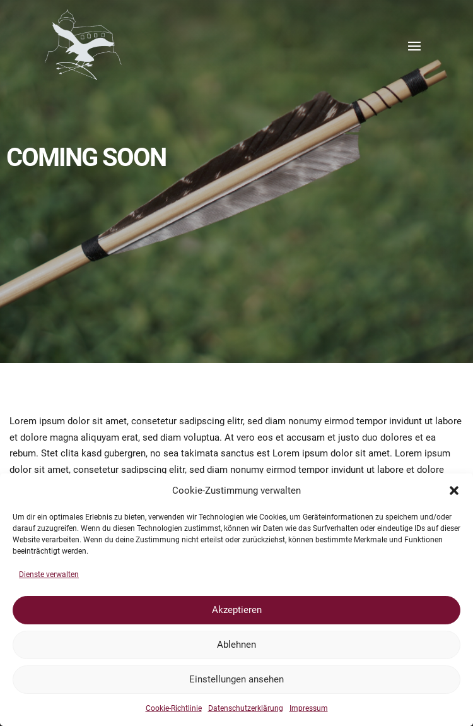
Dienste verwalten (49, 574)
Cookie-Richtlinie (174, 708)
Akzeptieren (237, 610)
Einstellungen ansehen (236, 679)
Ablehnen (236, 644)
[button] (454, 490)
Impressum (308, 708)
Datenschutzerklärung (245, 708)
